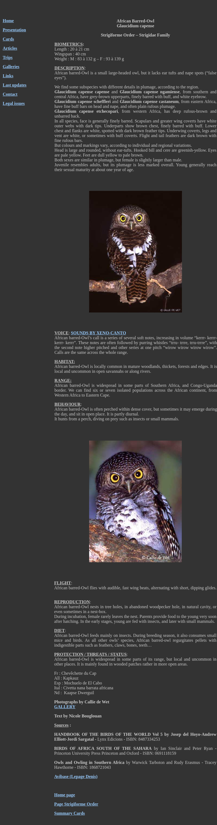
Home (8, 20)
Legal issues (14, 103)
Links (8, 76)
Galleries (11, 66)
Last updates (15, 85)
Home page (64, 795)
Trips (7, 57)
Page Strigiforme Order (76, 804)
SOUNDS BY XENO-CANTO (98, 333)
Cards (8, 39)
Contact (10, 94)
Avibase (61, 776)
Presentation (14, 30)
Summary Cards (69, 813)
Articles (10, 48)
